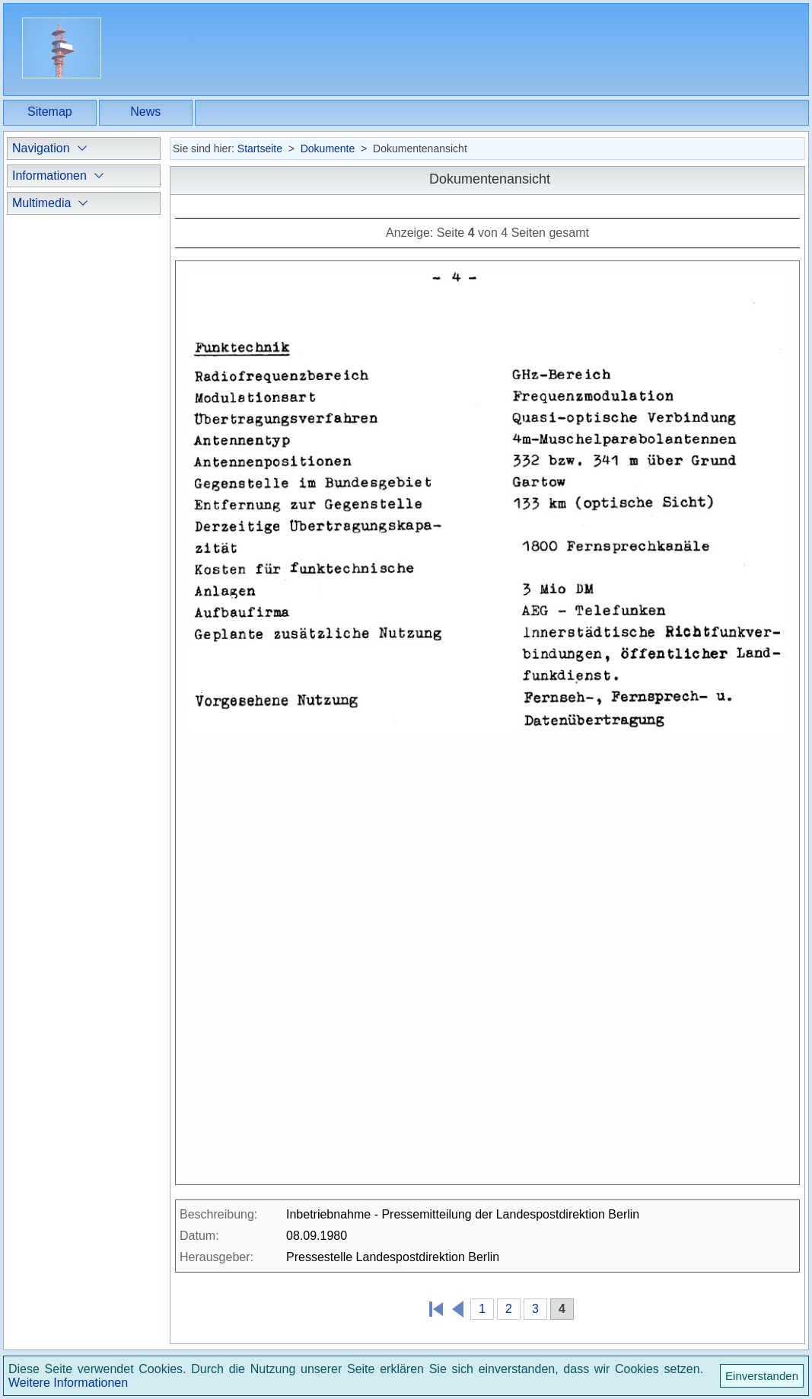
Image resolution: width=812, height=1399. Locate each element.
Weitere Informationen (68, 1382)
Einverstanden (761, 1375)
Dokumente (328, 148)
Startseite (259, 148)
